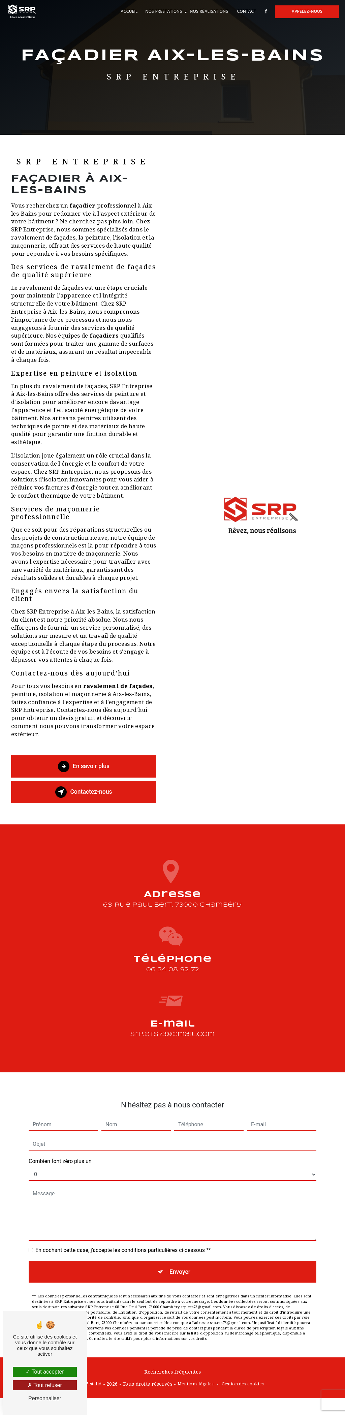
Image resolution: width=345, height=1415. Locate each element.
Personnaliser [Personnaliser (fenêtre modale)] (44, 1398)
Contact (243, 11)
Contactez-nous (84, 792)
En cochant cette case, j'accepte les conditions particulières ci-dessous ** (123, 1226)
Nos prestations (161, 11)
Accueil (126, 11)
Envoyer (180, 1248)
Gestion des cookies (243, 1385)
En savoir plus (83, 766)
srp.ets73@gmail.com (172, 1010)
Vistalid (93, 1385)
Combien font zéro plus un (60, 1137)
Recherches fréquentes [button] (172, 1372)
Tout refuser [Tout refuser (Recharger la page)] (45, 1385)
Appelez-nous (304, 11)
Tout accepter (45, 1372)
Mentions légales (196, 1385)
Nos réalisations (206, 11)
